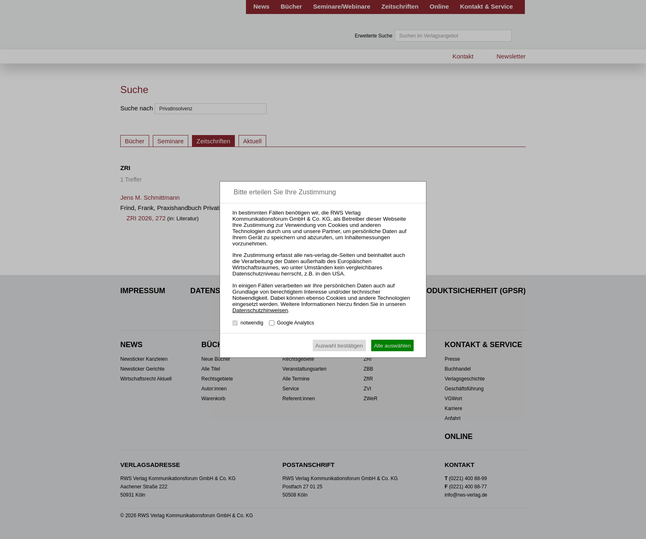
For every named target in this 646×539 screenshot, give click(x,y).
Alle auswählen (392, 346)
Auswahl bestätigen (339, 346)
